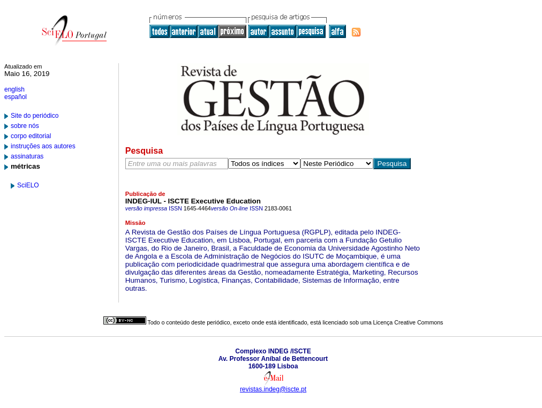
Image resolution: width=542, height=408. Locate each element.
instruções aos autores (43, 146)
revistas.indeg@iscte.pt (273, 389)
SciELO (28, 185)
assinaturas (27, 156)
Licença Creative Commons (408, 322)
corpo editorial (31, 136)
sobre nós (25, 126)
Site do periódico (34, 115)
